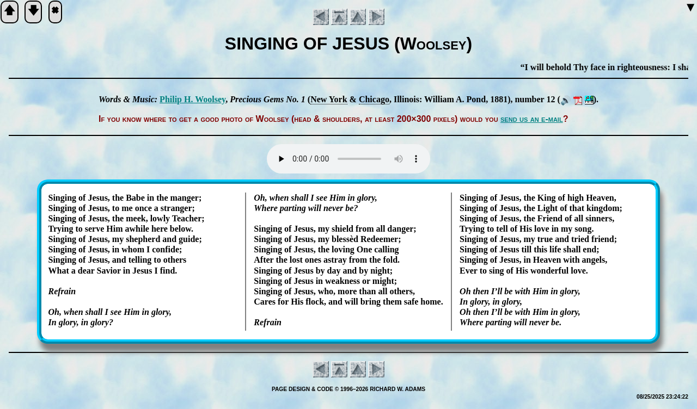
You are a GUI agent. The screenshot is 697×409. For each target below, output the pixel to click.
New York (328, 99)
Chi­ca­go (374, 99)
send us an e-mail (531, 118)
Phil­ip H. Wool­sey (192, 99)
